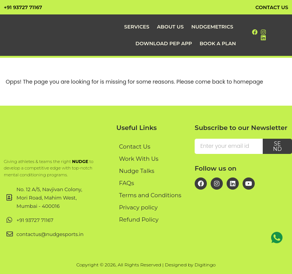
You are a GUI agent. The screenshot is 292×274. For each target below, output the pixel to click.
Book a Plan (218, 43)
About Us (170, 27)
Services (136, 27)
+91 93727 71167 (23, 7)
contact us (272, 7)
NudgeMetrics (212, 27)
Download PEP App (163, 43)
